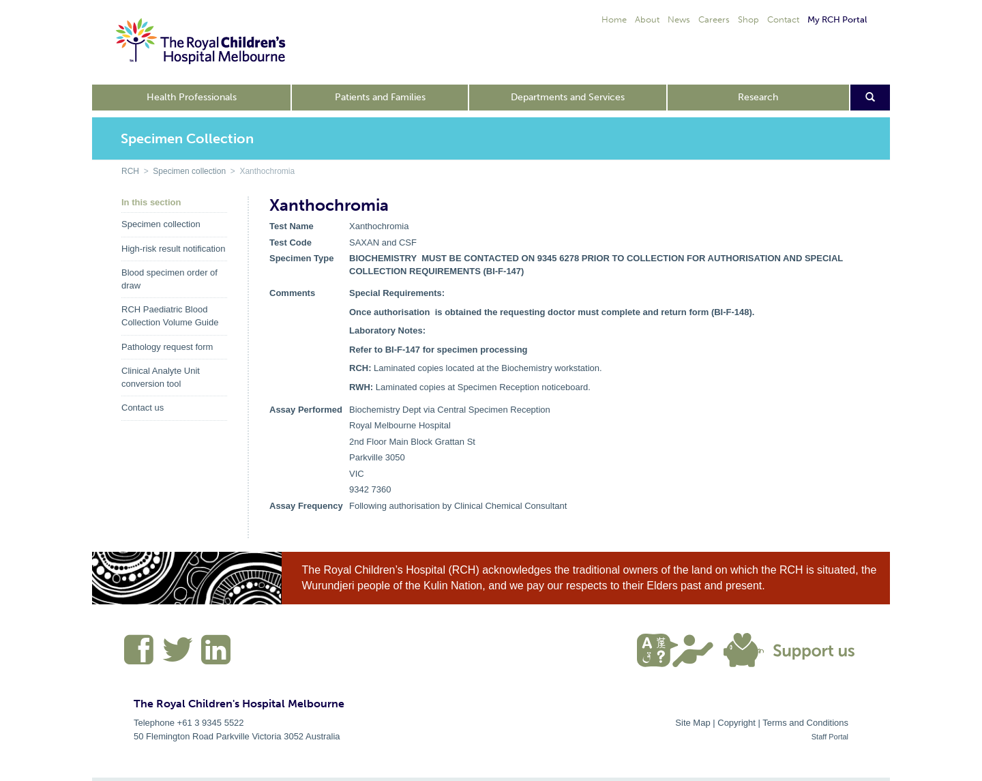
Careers (714, 19)
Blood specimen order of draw (169, 279)
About (647, 19)
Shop (748, 19)
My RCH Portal (837, 19)
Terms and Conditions (805, 723)
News (679, 19)
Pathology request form (167, 347)
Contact (783, 19)
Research (758, 97)
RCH (130, 171)
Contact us (142, 407)
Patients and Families (380, 97)
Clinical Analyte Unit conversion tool (160, 377)
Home (614, 19)
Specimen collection (189, 171)
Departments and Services (568, 97)
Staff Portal (830, 737)
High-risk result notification (173, 249)
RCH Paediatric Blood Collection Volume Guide (169, 315)
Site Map (692, 723)
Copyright (736, 723)
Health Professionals (192, 97)
